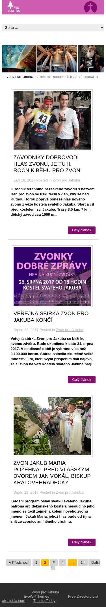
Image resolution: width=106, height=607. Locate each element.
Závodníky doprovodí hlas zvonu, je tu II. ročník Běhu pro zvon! (48, 163)
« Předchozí (19, 562)
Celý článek (81, 230)
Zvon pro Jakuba (66, 180)
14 (83, 562)
